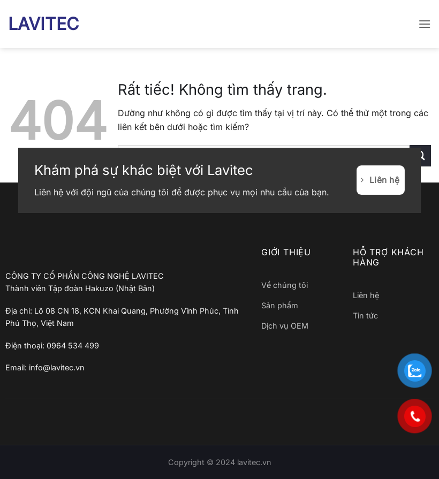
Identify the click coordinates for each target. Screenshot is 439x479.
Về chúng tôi (284, 285)
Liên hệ (366, 295)
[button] (424, 24)
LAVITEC (43, 24)
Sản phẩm (279, 305)
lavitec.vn (254, 462)
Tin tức (365, 315)
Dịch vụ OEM (284, 325)
